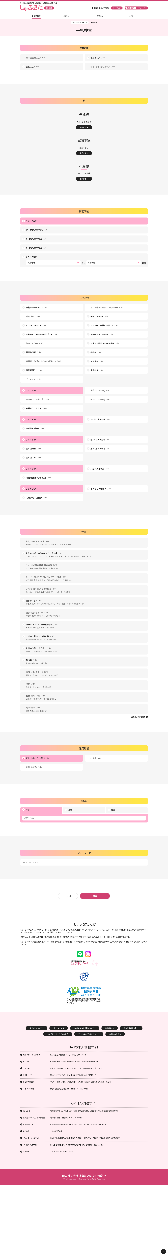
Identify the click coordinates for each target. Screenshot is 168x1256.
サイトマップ (57, 1028)
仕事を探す (36, 16)
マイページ (142, 8)
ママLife (100, 16)
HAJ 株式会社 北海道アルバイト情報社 (84, 1175)
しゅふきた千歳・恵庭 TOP (79, 22)
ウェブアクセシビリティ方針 (56, 1034)
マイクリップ (116, 8)
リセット (68, 895)
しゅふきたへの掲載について (84, 1028)
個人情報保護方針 (130, 1028)
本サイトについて (36, 1028)
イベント (132, 16)
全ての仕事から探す (138, 717)
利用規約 (108, 1028)
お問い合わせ (114, 1034)
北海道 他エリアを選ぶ (101, 8)
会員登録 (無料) (130, 8)
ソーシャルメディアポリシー (88, 1034)
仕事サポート (68, 16)
